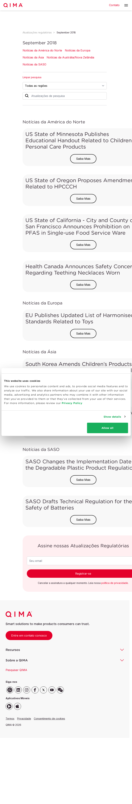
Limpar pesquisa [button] (32, 77)
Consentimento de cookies (49, 718)
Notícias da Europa (77, 50)
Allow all (107, 428)
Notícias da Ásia (33, 57)
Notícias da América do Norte (42, 50)
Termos (10, 718)
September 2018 (66, 32)
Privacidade (24, 718)
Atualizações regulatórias (37, 32)
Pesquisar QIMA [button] (16, 670)
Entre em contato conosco (29, 635)
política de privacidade (114, 582)
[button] (126, 5)
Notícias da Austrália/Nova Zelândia (70, 57)
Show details (112, 416)
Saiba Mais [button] (83, 158)
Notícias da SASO (34, 64)
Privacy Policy (72, 403)
